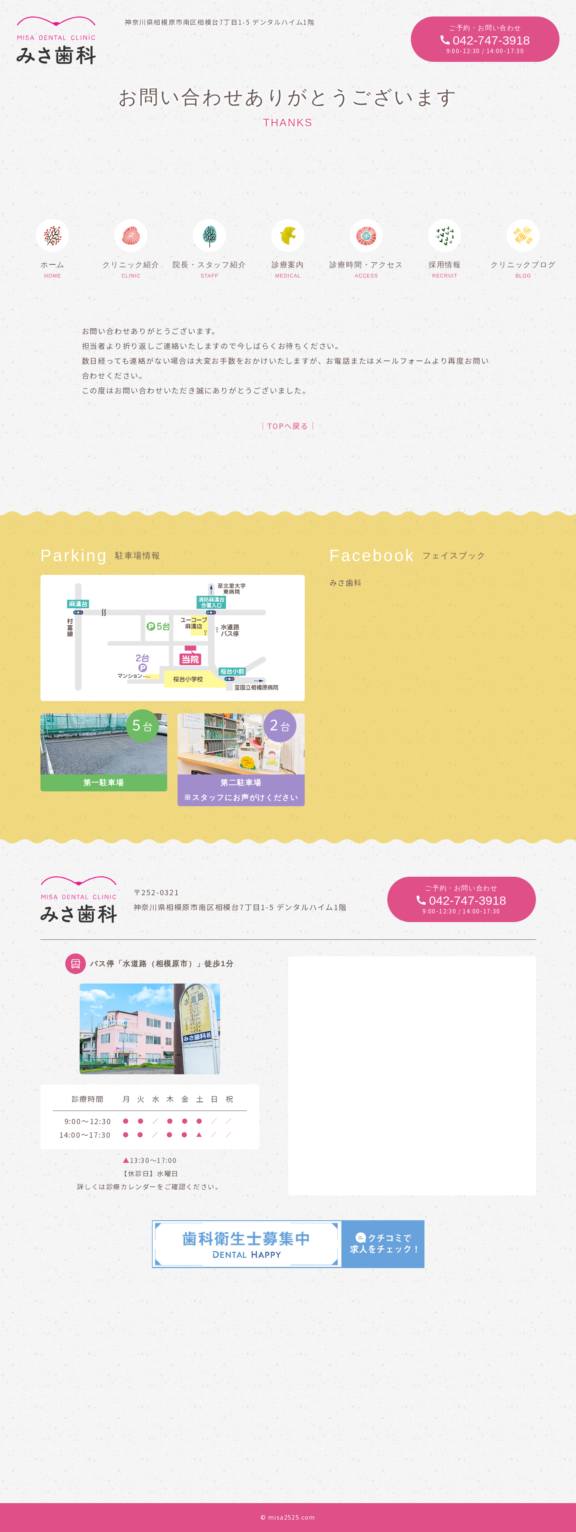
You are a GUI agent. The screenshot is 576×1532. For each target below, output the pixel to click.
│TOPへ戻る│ (288, 425)
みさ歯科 (345, 582)
